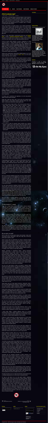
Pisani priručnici (19, 9)
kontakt (38, 413)
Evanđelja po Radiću (33, 9)
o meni (38, 411)
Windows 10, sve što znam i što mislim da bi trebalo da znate (23, 401)
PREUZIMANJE (18, 0)
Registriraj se (28, 416)
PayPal (19, 54)
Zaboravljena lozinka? (28, 418)
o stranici (38, 410)
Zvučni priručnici (26, 9)
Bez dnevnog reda (5, 9)
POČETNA (3, 0)
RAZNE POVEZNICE (12, 0)
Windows (13, 9)
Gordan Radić (5, 15)
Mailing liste (7, 0)
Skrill (23, 54)
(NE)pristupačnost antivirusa (9, 401)
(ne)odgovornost (40, 408)
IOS (10, 9)
